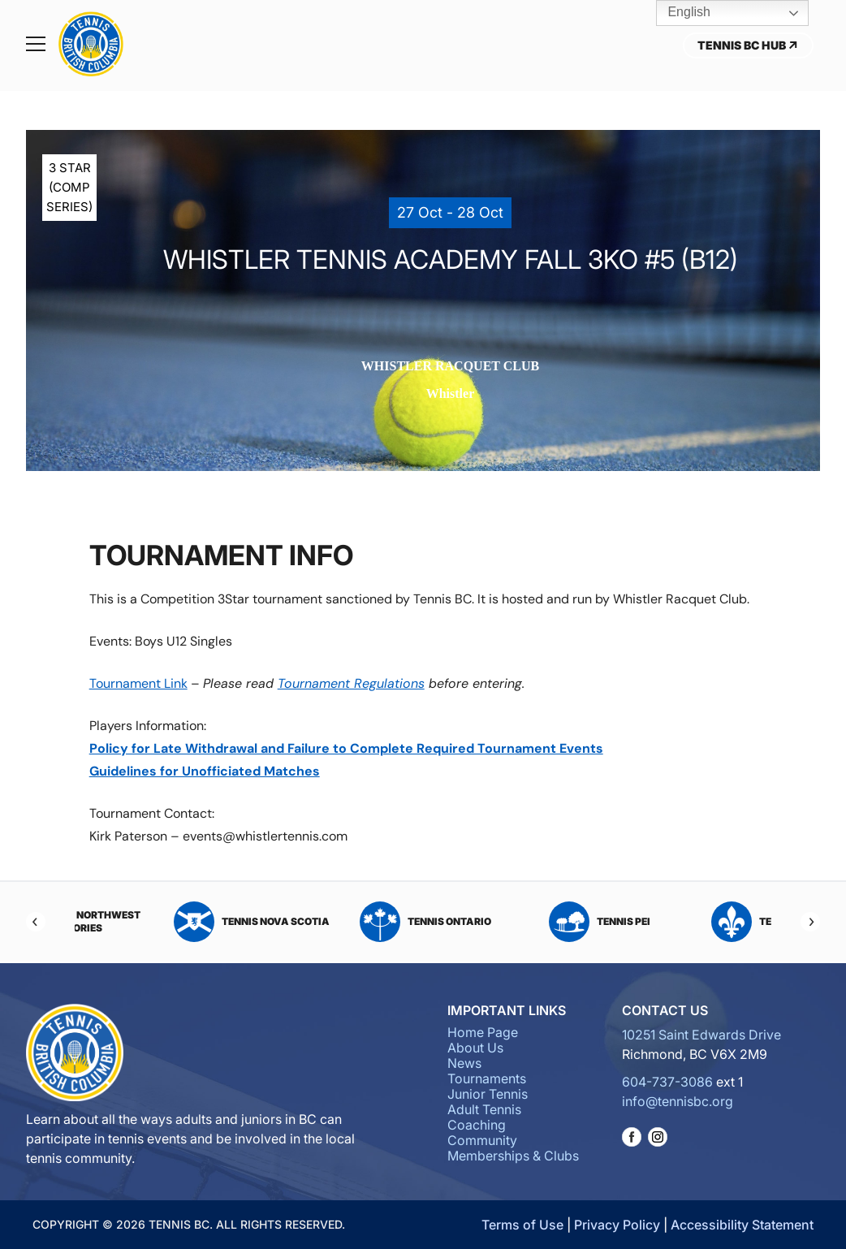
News (464, 1063)
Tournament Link (138, 683)
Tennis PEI (684, 921)
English (677, 13)
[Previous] (35, 921)
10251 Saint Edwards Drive (701, 1034)
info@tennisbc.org (677, 1101)
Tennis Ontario (510, 921)
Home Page (482, 1032)
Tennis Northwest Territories (150, 921)
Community (482, 1140)
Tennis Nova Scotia (336, 921)
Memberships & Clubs (513, 1155)
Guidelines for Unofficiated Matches (204, 771)
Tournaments (486, 1078)
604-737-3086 (667, 1082)
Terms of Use (522, 1225)
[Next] (810, 921)
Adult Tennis (484, 1109)
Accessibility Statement (742, 1225)
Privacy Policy (617, 1225)
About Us (475, 1047)
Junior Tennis (487, 1094)
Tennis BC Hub (748, 45)
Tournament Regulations (351, 683)
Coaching (476, 1125)
